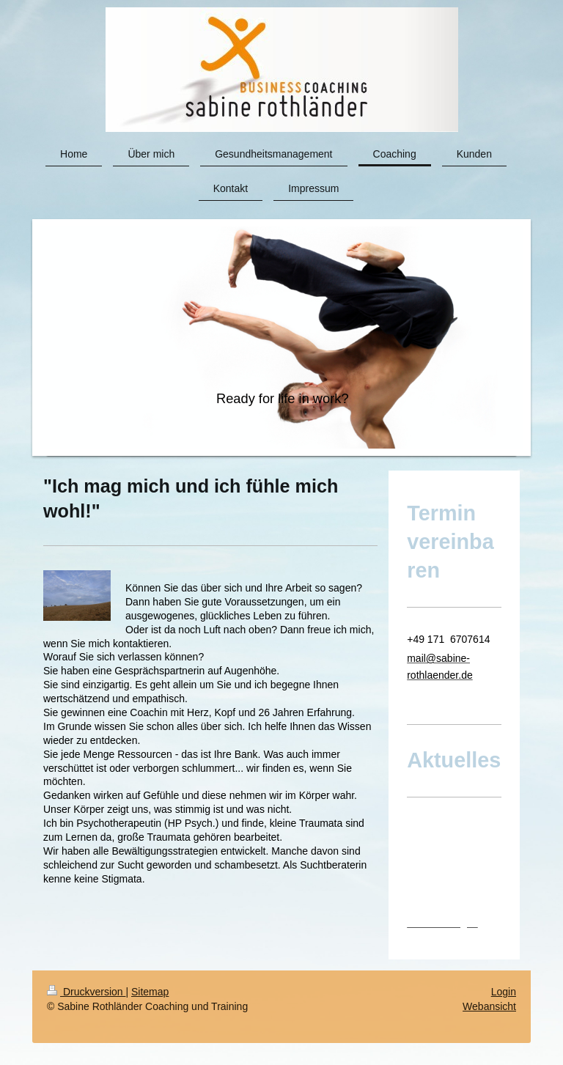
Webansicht (489, 1006)
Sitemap (150, 992)
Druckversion (86, 992)
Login (503, 992)
